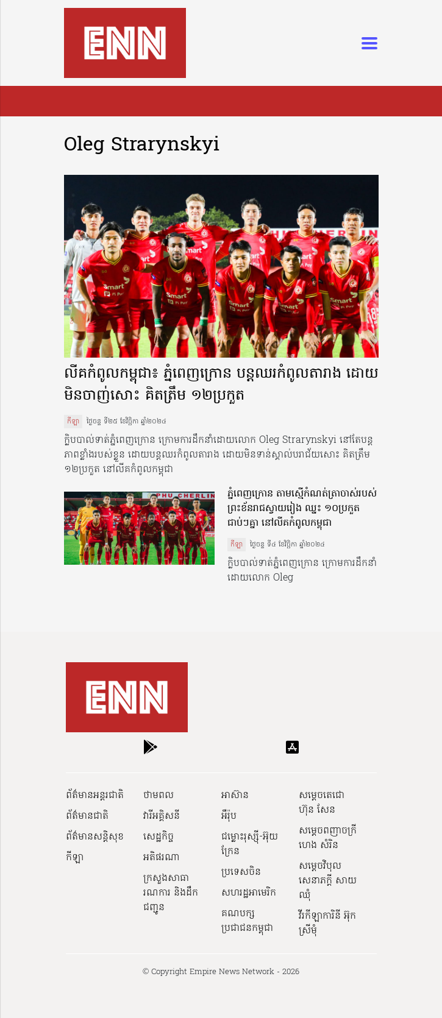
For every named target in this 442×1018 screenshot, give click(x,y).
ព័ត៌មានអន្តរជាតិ (95, 795)
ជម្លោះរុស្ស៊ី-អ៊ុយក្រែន (249, 844)
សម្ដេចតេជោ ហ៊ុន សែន (321, 803)
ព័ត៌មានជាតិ (87, 816)
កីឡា (73, 421)
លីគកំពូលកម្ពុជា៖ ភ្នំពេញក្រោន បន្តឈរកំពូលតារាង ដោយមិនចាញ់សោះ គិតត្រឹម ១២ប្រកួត (221, 385)
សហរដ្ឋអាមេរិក (248, 893)
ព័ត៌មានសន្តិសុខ (95, 837)
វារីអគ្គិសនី (161, 816)
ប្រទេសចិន (241, 872)
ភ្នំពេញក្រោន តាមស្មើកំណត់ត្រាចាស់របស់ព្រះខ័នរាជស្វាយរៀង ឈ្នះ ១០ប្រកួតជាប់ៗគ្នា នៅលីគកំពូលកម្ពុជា (302, 509)
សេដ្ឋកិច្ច (158, 837)
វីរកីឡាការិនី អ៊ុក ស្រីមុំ (327, 923)
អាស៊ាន (235, 795)
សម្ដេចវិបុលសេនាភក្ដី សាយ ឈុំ (328, 881)
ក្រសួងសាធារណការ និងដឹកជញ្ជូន (170, 893)
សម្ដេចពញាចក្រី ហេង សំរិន (328, 838)
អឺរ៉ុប (229, 816)
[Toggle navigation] (366, 43)
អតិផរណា (161, 857)
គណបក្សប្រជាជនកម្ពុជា (247, 921)
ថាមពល (158, 795)
